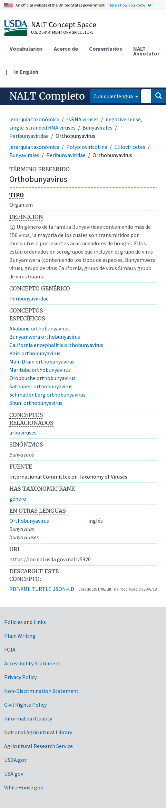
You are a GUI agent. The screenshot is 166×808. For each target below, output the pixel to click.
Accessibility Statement (32, 663)
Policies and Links (25, 621)
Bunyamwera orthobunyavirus (44, 336)
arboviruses (23, 432)
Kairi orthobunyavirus (34, 353)
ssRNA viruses (82, 119)
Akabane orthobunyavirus (39, 328)
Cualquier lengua (114, 96)
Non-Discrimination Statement (41, 690)
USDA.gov (15, 759)
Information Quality (28, 718)
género (17, 498)
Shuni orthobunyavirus (35, 402)
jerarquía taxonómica (34, 119)
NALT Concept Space (63, 24)
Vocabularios (26, 48)
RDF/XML (19, 588)
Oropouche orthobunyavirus (42, 378)
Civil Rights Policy (25, 704)
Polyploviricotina (86, 146)
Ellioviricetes (129, 146)
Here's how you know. (127, 5)
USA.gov (13, 773)
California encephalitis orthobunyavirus (56, 344)
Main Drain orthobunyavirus (42, 361)
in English (26, 71)
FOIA (10, 649)
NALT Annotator (146, 51)
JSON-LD (63, 588)
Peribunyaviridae (29, 135)
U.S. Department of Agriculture (62, 32)
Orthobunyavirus (29, 520)
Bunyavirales (97, 127)
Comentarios (105, 48)
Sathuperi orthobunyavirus (40, 386)
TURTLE (41, 588)
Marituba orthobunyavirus (40, 369)
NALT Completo (47, 96)
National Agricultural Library (38, 732)
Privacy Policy (20, 677)
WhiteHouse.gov (23, 787)
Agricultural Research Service (38, 746)
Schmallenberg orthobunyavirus (47, 394)
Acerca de (66, 48)
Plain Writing (20, 635)
